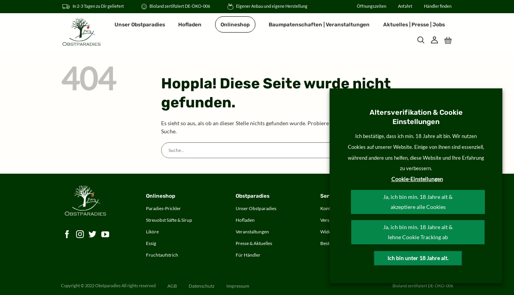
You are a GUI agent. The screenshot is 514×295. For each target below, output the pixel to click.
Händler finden (437, 6)
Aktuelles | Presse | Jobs (414, 24)
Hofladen (189, 24)
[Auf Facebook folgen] (67, 235)
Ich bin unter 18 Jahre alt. (417, 258)
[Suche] (420, 40)
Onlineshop (235, 24)
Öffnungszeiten (371, 6)
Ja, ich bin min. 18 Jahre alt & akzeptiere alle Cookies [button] (418, 201)
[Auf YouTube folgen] (105, 235)
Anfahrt (405, 6)
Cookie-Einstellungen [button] (417, 179)
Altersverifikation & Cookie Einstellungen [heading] (416, 117)
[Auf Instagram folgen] (80, 235)
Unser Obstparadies (140, 24)
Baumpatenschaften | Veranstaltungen (319, 24)
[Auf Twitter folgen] (93, 235)
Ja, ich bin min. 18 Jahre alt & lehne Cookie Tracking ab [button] (418, 232)
